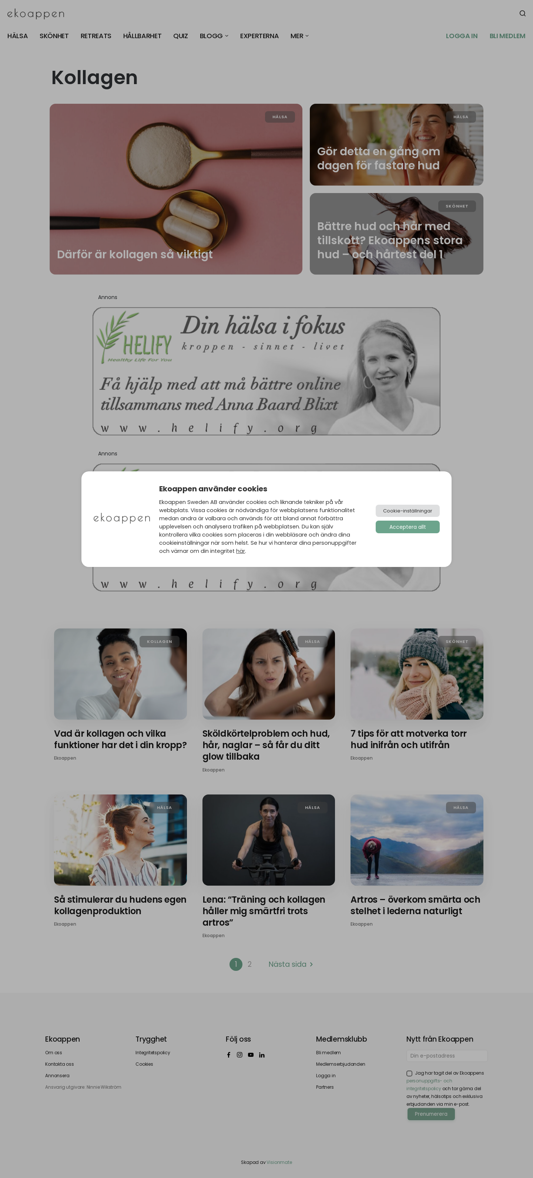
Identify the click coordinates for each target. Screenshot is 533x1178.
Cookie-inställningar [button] (407, 510)
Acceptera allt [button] (407, 527)
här (240, 551)
